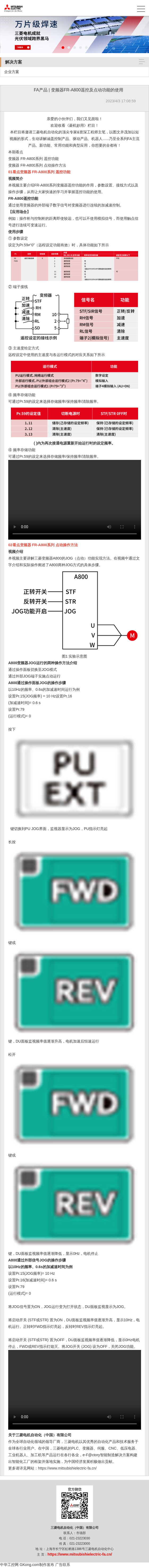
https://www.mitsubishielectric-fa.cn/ (67, 1468)
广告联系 (62, 1564)
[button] (63, 47)
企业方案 (11, 72)
